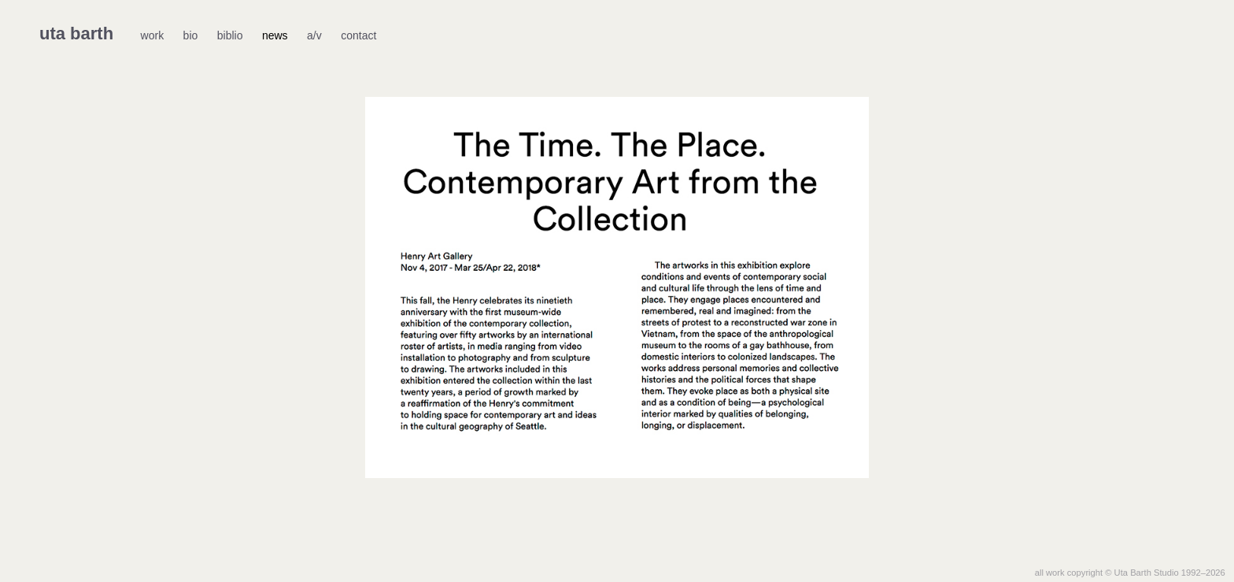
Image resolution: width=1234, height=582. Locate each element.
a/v (314, 35)
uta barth (76, 33)
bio (190, 35)
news (275, 35)
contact (358, 35)
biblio (230, 35)
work (152, 35)
